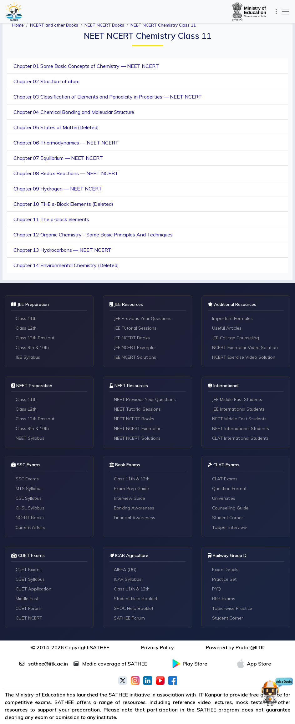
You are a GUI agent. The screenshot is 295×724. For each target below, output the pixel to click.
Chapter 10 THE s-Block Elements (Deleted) (63, 204)
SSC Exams (27, 479)
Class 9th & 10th (32, 347)
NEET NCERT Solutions (137, 438)
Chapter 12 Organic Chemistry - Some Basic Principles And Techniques (93, 234)
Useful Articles (227, 328)
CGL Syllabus (29, 498)
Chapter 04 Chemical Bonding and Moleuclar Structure (73, 112)
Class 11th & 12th (132, 479)
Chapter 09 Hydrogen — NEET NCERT (57, 188)
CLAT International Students (241, 438)
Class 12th (26, 328)
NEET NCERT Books (134, 419)
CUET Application (34, 589)
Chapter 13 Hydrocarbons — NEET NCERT (62, 250)
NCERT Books (30, 518)
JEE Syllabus (28, 357)
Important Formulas (233, 318)
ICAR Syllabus (128, 580)
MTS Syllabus (29, 489)
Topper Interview (229, 527)
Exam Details (225, 570)
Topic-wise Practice (232, 609)
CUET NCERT (29, 618)
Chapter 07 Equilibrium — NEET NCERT (58, 158)
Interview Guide (129, 498)
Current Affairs (31, 527)
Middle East (27, 599)
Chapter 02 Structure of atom (46, 81)
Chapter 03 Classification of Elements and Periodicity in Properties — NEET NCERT (107, 97)
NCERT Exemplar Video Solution (245, 347)
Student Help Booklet (136, 599)
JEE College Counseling (236, 338)
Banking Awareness (134, 508)
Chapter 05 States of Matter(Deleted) (56, 127)
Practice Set (224, 580)
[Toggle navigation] (276, 11)
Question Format (229, 489)
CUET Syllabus (30, 580)
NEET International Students (241, 429)
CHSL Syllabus (30, 508)
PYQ (216, 589)
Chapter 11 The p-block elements (51, 219)
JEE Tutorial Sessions (135, 328)
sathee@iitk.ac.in (43, 664)
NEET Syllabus (30, 438)
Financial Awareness (135, 518)
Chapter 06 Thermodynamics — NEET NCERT (66, 142)
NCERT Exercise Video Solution (244, 357)
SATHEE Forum (129, 618)
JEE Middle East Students (238, 400)
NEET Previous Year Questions (145, 400)
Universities (224, 498)
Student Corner (228, 518)
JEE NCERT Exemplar (135, 347)
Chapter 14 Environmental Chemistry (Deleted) (66, 265)
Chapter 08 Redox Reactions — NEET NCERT (65, 173)
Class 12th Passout (35, 338)
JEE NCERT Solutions (135, 357)
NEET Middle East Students (240, 419)
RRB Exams (224, 599)
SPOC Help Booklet (134, 609)
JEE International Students (239, 409)
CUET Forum (29, 609)
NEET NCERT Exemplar (137, 429)
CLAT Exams (225, 479)
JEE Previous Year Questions (143, 318)
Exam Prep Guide (132, 489)
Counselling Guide (230, 508)
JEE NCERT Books (132, 338)
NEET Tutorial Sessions (137, 409)
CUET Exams (29, 570)
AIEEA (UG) (125, 570)
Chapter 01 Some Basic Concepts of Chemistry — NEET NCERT (86, 66)
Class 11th (26, 318)
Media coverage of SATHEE (110, 664)
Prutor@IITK (250, 648)
